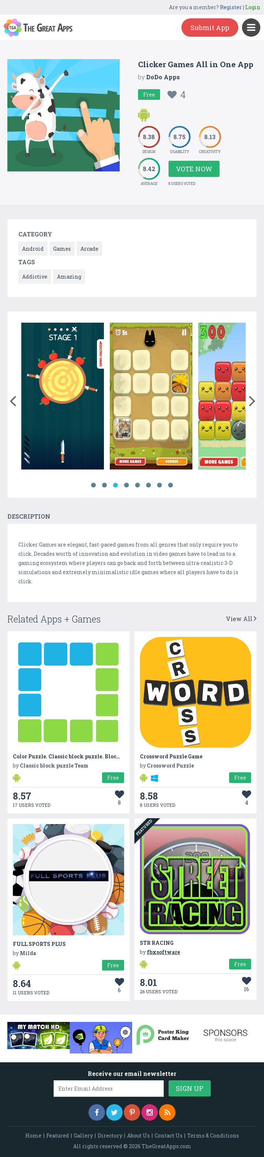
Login (252, 7)
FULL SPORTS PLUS (39, 943)
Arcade (89, 248)
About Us (138, 1135)
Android (33, 248)
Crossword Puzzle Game (171, 756)
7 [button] (159, 485)
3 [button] (115, 485)
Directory (110, 1135)
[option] (62, 397)
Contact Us (168, 1135)
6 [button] (148, 485)
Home (33, 1135)
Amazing (69, 276)
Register (231, 7)
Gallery (83, 1135)
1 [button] (93, 485)
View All (241, 619)
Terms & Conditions (213, 1135)
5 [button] (137, 485)
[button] (12, 399)
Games (62, 248)
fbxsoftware (163, 952)
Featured (57, 1135)
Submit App (210, 27)
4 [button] (126, 485)
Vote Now (194, 168)
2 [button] (104, 485)
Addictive (34, 276)
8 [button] (170, 485)
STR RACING (157, 942)
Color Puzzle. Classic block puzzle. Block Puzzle (76, 756)
